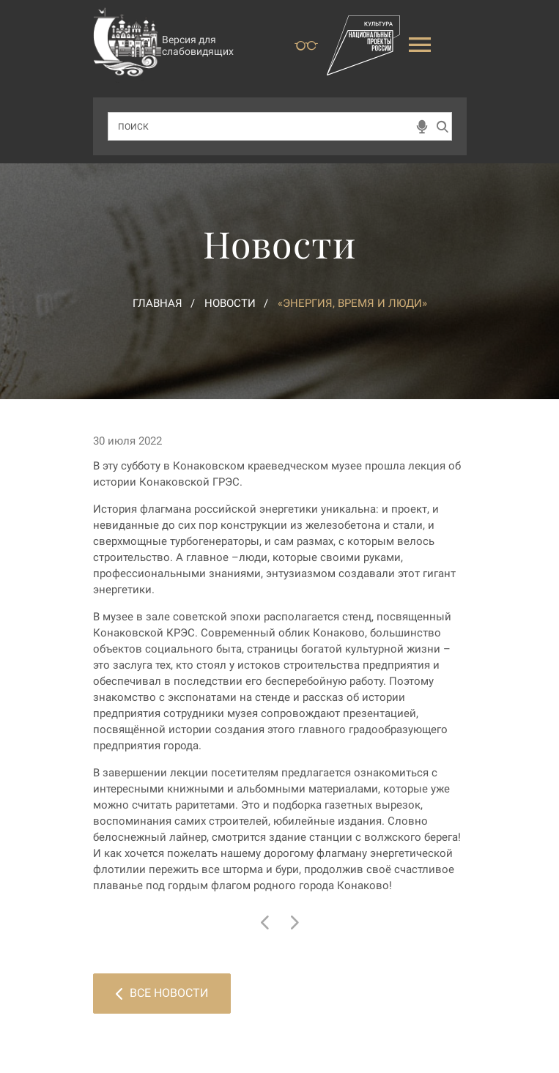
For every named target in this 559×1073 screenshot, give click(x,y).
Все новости (162, 993)
